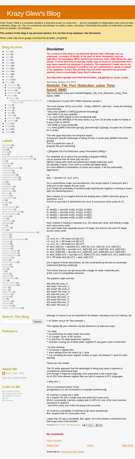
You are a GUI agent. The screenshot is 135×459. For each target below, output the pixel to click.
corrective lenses (10, 177)
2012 (8, 79)
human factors (8, 207)
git (3, 200)
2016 (8, 68)
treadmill (6, 266)
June (10, 108)
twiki (4, 269)
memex (5, 216)
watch (5, 289)
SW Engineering (9, 255)
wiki (4, 299)
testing (5, 260)
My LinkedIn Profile (11, 391)
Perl (4, 230)
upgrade (6, 276)
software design (9, 250)
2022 (8, 54)
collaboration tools (10, 168)
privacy (5, 237)
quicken (5, 241)
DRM (4, 184)
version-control (9, 285)
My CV (5, 398)
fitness (5, 193)
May (10, 110)
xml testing (7, 305)
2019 (8, 60)
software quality (9, 253)
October (11, 90)
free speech (7, 198)
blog (4, 149)
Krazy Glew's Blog (33, 13)
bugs (4, 154)
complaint (6, 170)
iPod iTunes (7, 209)
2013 (8, 77)
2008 (8, 129)
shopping (6, 246)
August (11, 95)
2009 (8, 126)
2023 (8, 51)
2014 (8, 74)
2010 (8, 123)
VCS (4, 280)
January (11, 121)
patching (6, 223)
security (5, 243)
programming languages (13, 239)
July (10, 105)
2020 (8, 57)
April (10, 113)
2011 (8, 82)
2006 (8, 132)
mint (4, 218)
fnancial (5, 195)
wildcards (6, 301)
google (5, 202)
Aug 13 (13, 98)
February (12, 118)
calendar (6, 163)
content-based (8, 175)
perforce (6, 227)
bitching (5, 147)
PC (3, 225)
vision (5, 287)
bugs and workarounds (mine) (16, 156)
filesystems (7, 191)
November (12, 88)
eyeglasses (7, 186)
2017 (8, 65)
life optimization (9, 214)
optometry (6, 221)
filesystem (6, 188)
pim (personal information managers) (19, 232)
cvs (3, 182)
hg (3, 204)
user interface (8, 278)
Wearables (7, 292)
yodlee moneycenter (11, 308)
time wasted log (9, 262)
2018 (8, 63)
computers (7, 172)
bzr (3, 161)
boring (5, 152)
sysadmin (6, 257)
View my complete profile (14, 378)
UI (3, 271)
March (11, 115)
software (6, 248)
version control (9, 282)
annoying (6, 145)
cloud (4, 165)
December (12, 85)
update (5, 273)
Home (90, 445)
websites (6, 294)
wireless (6, 303)
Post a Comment (54, 440)
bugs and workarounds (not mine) (17, 159)
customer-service (10, 179)
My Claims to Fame (11, 396)
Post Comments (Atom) (72, 451)
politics (5, 234)
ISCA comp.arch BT (11, 211)
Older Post (127, 445)
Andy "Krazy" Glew (15, 373)
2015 (8, 71)
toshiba (5, 264)
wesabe (5, 296)
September (13, 93)
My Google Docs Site (12, 393)
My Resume (7, 400)
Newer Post (52, 445)
